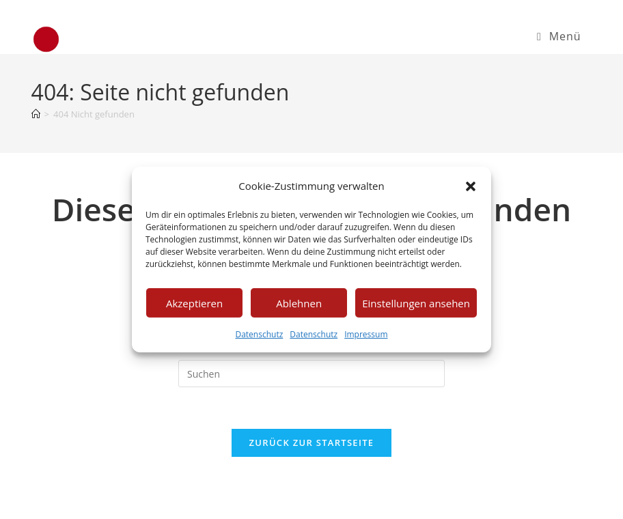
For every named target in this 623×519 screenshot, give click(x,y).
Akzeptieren (194, 302)
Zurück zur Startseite (311, 442)
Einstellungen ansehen (416, 302)
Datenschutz (259, 334)
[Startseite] (35, 114)
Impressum (365, 334)
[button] (470, 186)
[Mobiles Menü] (559, 36)
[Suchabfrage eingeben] (311, 373)
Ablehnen (299, 302)
